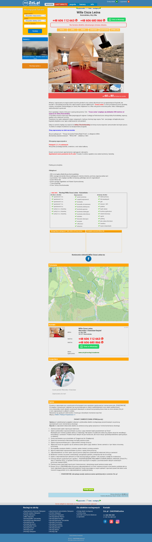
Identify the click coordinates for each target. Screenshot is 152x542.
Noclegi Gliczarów (30, 524)
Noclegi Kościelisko (56, 524)
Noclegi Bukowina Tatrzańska (59, 520)
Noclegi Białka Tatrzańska (32, 518)
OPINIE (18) (115, 30)
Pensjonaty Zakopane (57, 515)
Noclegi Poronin (29, 528)
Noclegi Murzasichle (56, 526)
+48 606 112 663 (65, 20)
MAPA (83, 30)
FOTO (62, 30)
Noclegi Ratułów (55, 528)
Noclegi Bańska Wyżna (57, 517)
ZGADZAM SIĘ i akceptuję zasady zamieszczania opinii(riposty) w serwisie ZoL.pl (88, 474)
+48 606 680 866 (92, 20)
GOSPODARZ (104, 30)
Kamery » (26, 39)
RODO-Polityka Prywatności (76, 535)
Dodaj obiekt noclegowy (85, 511)
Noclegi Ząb (53, 531)
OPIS (72, 30)
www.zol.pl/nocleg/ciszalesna (89, 352)
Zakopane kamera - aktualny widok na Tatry (35, 57)
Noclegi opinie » (35, 66)
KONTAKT (93, 30)
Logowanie (81, 517)
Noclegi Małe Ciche (30, 526)
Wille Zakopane (29, 517)
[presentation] (87, 481)
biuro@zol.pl (112, 517)
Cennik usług (82, 513)
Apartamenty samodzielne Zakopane (62, 511)
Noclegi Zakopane (30, 531)
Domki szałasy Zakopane (32, 513)
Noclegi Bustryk (29, 522)
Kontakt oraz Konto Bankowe (87, 515)
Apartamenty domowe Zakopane (34, 511)
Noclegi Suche (28, 530)
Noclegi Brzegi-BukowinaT (32, 520)
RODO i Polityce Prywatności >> (65, 415)
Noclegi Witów (54, 530)
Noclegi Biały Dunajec (56, 518)
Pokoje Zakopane (29, 515)
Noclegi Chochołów (56, 522)
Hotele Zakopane (55, 513)
